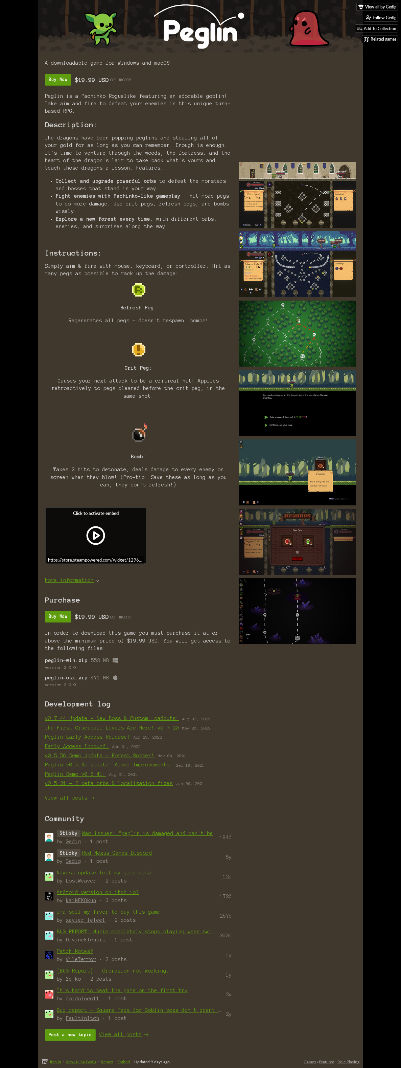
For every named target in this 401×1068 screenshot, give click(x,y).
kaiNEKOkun (81, 900)
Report (107, 1061)
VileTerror (81, 959)
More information (72, 580)
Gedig (73, 841)
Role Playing (348, 1061)
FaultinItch (82, 1018)
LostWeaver (81, 881)
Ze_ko (73, 979)
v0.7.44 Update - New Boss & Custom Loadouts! (112, 718)
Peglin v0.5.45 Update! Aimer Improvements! (109, 764)
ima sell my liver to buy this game (108, 912)
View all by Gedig (81, 1061)
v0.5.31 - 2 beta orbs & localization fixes (109, 783)
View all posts (66, 798)
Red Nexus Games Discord (117, 853)
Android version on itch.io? (98, 892)
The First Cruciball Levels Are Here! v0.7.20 (112, 728)
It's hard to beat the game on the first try (122, 990)
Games (310, 1061)
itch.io (55, 1061)
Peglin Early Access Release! (87, 737)
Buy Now (58, 79)
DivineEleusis (85, 939)
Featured (326, 1061)
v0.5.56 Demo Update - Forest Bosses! (100, 755)
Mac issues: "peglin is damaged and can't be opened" (159, 833)
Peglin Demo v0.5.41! (75, 774)
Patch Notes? (75, 951)
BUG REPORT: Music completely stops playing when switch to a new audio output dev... (183, 931)
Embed (123, 1061)
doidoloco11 (82, 998)
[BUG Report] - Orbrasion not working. (113, 971)
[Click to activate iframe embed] (95, 535)
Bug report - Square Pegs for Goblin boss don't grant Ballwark (149, 1010)
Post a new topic (70, 1034)
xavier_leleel (85, 920)
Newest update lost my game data (104, 872)
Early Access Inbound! (77, 746)
